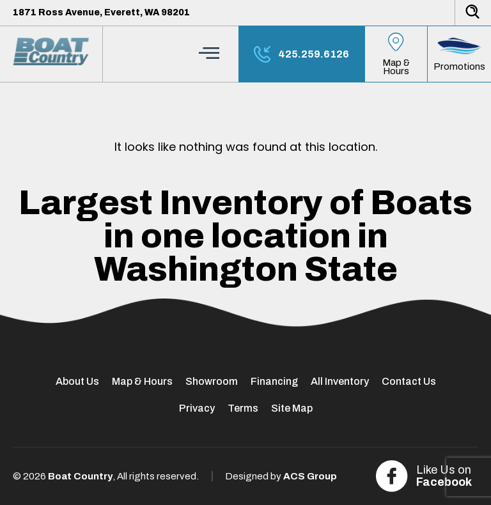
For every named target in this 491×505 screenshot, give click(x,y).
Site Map (292, 408)
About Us (77, 381)
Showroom (211, 381)
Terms (243, 408)
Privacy (197, 408)
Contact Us (409, 381)
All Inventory (340, 381)
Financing (274, 381)
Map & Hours (142, 381)
